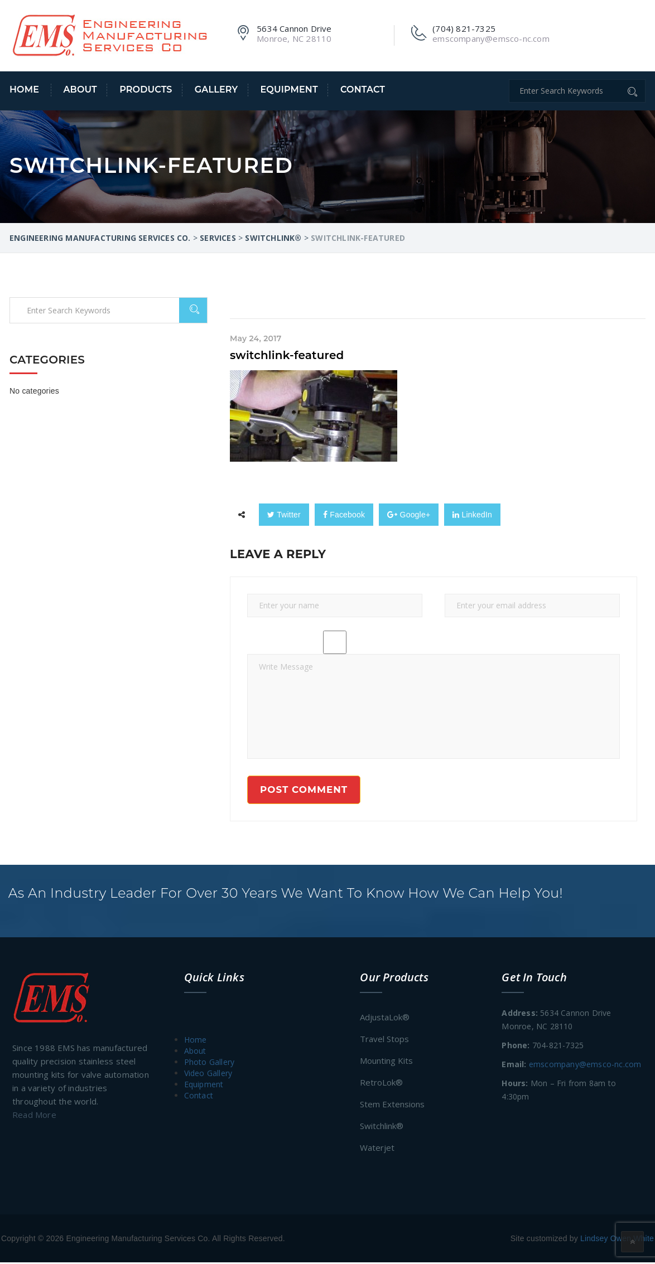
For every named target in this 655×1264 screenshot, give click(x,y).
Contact (362, 89)
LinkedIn (472, 514)
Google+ (408, 514)
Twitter (284, 514)
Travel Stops (384, 1040)
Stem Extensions (392, 1105)
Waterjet (377, 1149)
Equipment (288, 89)
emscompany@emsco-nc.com (585, 1065)
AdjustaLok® (385, 1018)
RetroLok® (381, 1083)
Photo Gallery (209, 1063)
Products (145, 89)
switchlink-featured (287, 355)
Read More (34, 1116)
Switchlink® (381, 1127)
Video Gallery (208, 1074)
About (80, 89)
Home (24, 89)
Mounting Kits (386, 1062)
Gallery (216, 89)
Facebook (344, 514)
